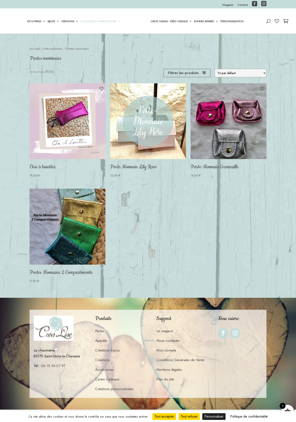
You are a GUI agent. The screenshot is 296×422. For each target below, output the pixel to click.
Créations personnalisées (114, 388)
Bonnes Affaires (204, 21)
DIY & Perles (34, 21)
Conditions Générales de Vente (180, 359)
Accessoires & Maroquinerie (98, 21)
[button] (101, 88)
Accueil (35, 48)
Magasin (228, 5)
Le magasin (164, 330)
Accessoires (104, 369)
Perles (99, 330)
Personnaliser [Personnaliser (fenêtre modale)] (213, 416)
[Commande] (240, 73)
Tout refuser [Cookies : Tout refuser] (189, 416)
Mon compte (166, 350)
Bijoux (51, 21)
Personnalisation (231, 21)
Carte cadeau (159, 21)
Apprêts (101, 340)
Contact (243, 5)
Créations (67, 21)
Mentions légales (169, 369)
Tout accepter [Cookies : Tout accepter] (164, 416)
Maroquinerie (53, 48)
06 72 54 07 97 (53, 365)
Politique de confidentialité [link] (249, 416)
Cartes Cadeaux (107, 379)
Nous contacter (168, 340)
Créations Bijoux (107, 350)
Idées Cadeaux (179, 21)
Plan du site (165, 379)
